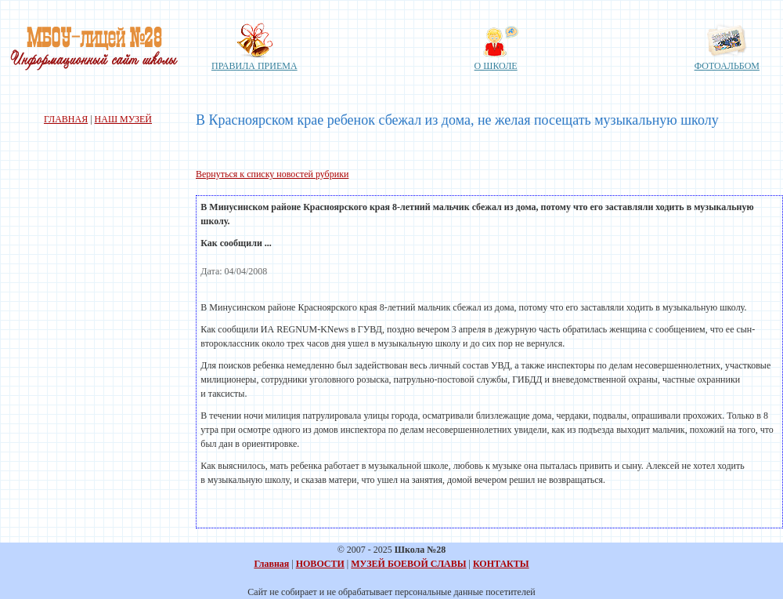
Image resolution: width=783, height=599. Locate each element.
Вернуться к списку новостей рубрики (272, 174)
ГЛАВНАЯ (66, 119)
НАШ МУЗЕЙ (123, 119)
